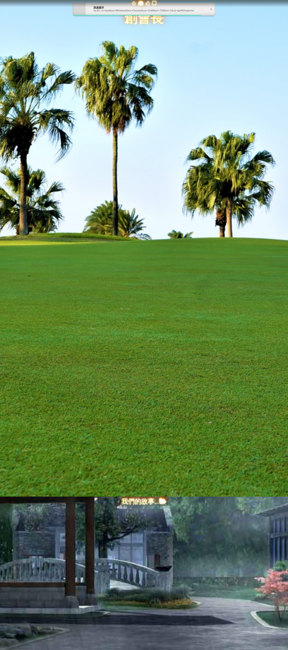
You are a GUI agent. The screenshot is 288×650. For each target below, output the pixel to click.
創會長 (144, 18)
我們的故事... (144, 501)
